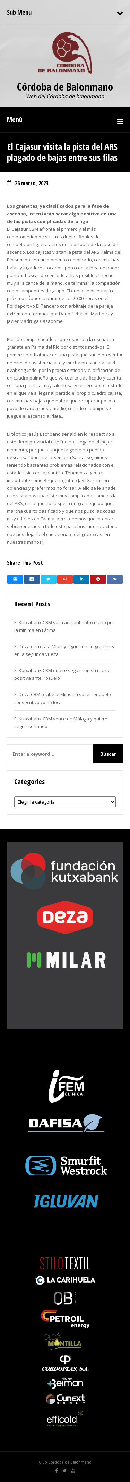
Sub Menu (19, 12)
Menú (15, 119)
